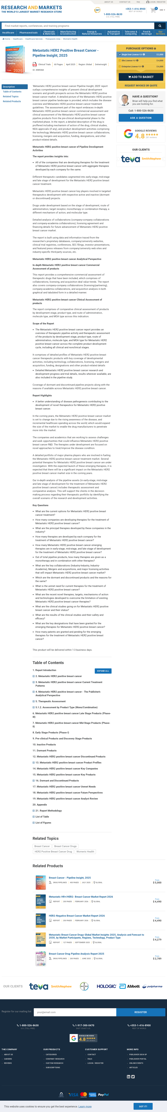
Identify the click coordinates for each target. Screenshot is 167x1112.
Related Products (12, 101)
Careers (8, 1059)
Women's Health (85, 851)
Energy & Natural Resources (92, 32)
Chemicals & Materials (49, 32)
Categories (51, 1055)
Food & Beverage (147, 32)
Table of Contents (12, 91)
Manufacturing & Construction (68, 32)
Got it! (143, 1106)
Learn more (84, 1106)
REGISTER (141, 1012)
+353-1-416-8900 (135, 9)
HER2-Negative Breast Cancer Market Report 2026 (77, 915)
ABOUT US (108, 2)
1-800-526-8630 (113, 14)
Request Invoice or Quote (141, 85)
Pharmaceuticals (29, 32)
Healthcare (8, 32)
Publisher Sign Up (138, 1055)
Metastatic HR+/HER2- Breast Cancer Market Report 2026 (81, 896)
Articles (133, 1068)
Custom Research (54, 1063)
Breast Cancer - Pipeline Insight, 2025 (70, 877)
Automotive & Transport (113, 32)
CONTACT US (124, 2)
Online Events (136, 1063)
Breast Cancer (42, 846)
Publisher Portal (137, 1059)
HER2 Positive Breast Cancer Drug (53, 851)
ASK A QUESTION (141, 117)
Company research (55, 1059)
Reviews (8, 1063)
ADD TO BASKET (141, 77)
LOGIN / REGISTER (155, 2)
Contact (92, 1055)
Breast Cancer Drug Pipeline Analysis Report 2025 (76, 953)
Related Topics (10, 96)
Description (9, 86)
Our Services (160, 32)
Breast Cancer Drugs (65, 846)
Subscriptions (53, 1068)
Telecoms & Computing (131, 32)
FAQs (90, 1059)
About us (8, 1055)
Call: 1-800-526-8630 (141, 110)
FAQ (138, 2)
